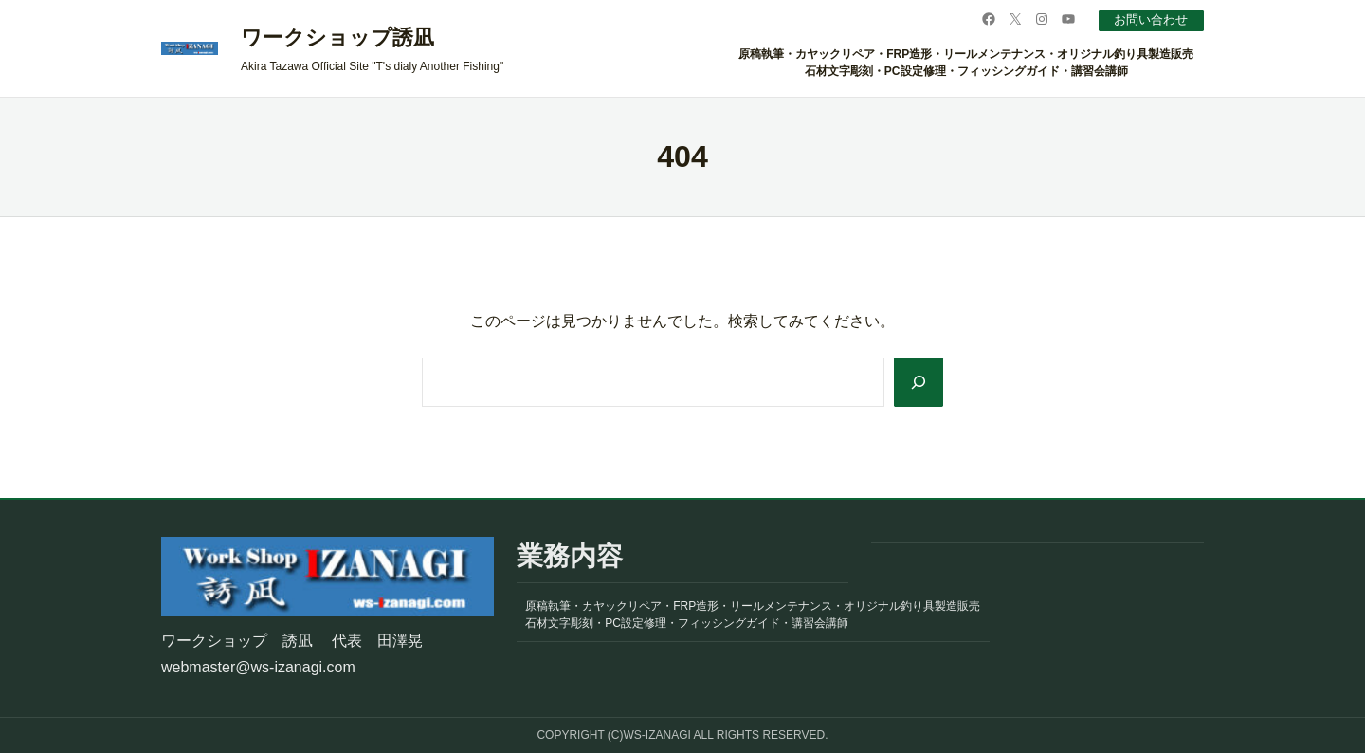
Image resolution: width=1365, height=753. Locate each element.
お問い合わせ (1146, 19)
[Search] (916, 382)
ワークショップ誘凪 (337, 37)
